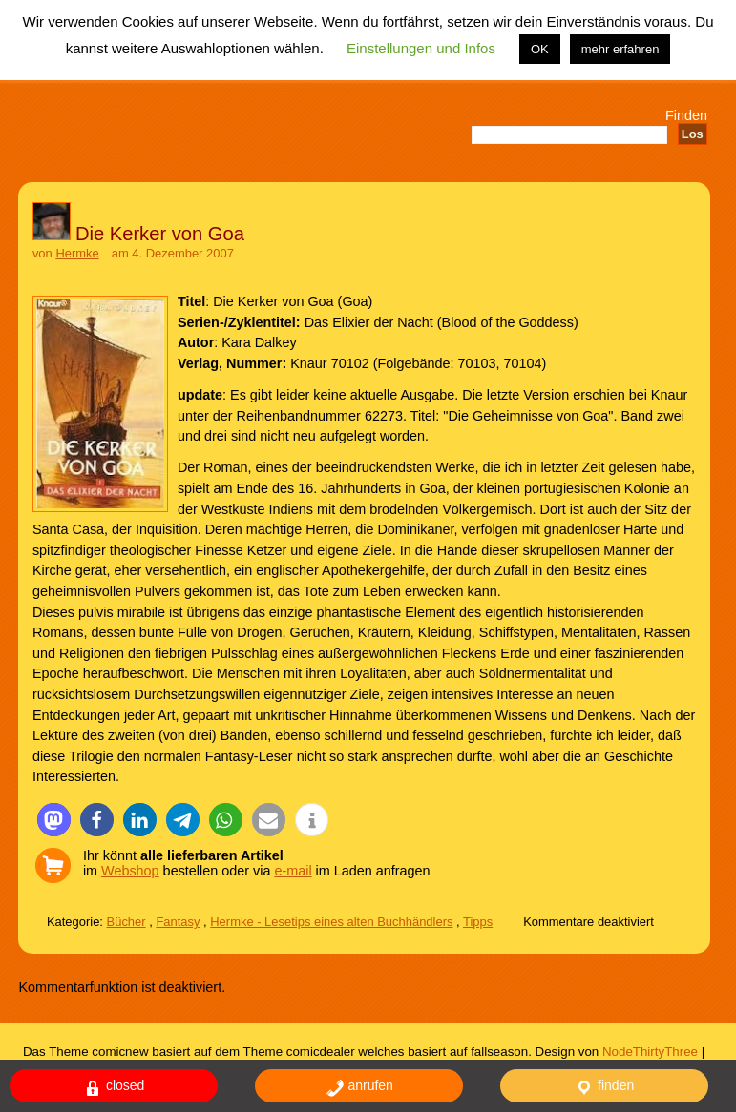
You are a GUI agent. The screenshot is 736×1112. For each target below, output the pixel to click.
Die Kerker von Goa (159, 233)
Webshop (130, 870)
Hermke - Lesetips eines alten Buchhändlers (331, 922)
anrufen (359, 1088)
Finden (686, 115)
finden (604, 1088)
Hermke (76, 253)
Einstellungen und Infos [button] (421, 48)
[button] (54, 819)
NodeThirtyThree (650, 1051)
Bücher (126, 922)
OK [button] (540, 49)
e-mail (292, 870)
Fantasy (178, 922)
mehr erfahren (620, 49)
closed (113, 1088)
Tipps (478, 922)
